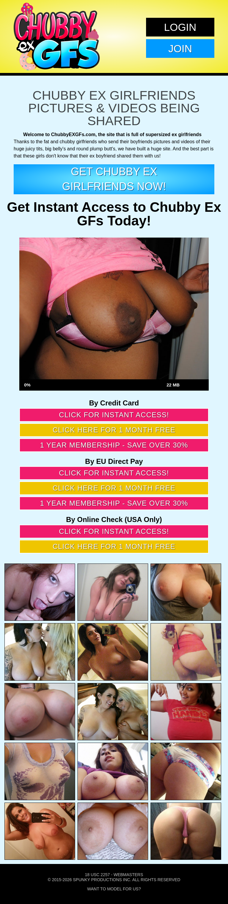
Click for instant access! (114, 415)
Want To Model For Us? (114, 889)
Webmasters (128, 874)
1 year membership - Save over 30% (114, 445)
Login (180, 27)
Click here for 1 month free (114, 430)
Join (180, 48)
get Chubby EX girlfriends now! (114, 178)
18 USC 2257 (97, 874)
